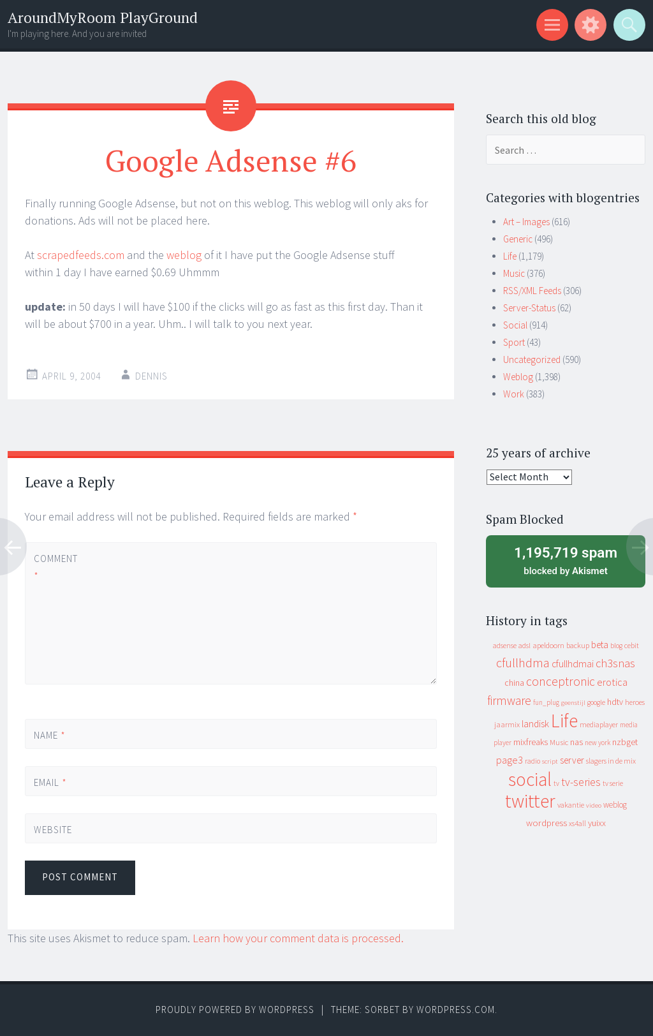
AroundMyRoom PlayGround (103, 17)
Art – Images (526, 222)
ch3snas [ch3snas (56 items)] (615, 663)
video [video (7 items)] (593, 805)
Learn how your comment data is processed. (298, 938)
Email (50, 782)
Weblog (518, 377)
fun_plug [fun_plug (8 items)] (546, 702)
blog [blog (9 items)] (616, 645)
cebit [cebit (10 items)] (631, 645)
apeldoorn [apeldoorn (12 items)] (548, 645)
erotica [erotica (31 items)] (612, 682)
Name (50, 735)
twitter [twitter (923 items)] (530, 801)
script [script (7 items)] (550, 761)
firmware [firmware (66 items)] (509, 700)
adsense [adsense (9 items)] (505, 645)
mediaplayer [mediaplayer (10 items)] (599, 724)
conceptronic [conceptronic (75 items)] (560, 681)
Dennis (151, 376)
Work (513, 394)
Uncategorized (532, 359)
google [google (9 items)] (596, 702)
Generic (517, 239)
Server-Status (529, 308)
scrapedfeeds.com (80, 255)
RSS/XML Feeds (532, 291)
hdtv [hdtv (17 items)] (615, 701)
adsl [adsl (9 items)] (524, 645)
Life (510, 256)
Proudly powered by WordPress (235, 1009)
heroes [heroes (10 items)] (635, 702)
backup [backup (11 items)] (577, 645)
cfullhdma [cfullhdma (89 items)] (523, 662)
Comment (55, 567)
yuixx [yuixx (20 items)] (597, 823)
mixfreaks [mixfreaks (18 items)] (530, 742)
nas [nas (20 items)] (576, 742)
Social (515, 325)
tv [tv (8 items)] (556, 783)
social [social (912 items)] (530, 779)
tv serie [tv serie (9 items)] (613, 783)
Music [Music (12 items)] (559, 742)
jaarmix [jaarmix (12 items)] (507, 724)
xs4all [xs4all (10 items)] (577, 823)
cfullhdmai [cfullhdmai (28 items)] (573, 664)
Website (53, 830)
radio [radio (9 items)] (532, 761)
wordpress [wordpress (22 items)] (546, 823)
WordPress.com (455, 1009)
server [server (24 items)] (572, 760)
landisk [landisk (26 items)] (535, 724)
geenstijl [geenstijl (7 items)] (573, 703)
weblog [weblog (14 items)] (615, 804)
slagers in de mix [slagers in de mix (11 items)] (611, 761)
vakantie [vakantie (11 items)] (570, 805)
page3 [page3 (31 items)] (509, 759)
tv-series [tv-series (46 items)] (581, 782)
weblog (184, 255)
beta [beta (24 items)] (599, 645)
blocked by (566, 560)
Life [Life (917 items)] (564, 720)
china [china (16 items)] (514, 682)
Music (514, 273)
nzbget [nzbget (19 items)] (625, 742)
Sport (514, 342)
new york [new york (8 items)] (597, 742)
